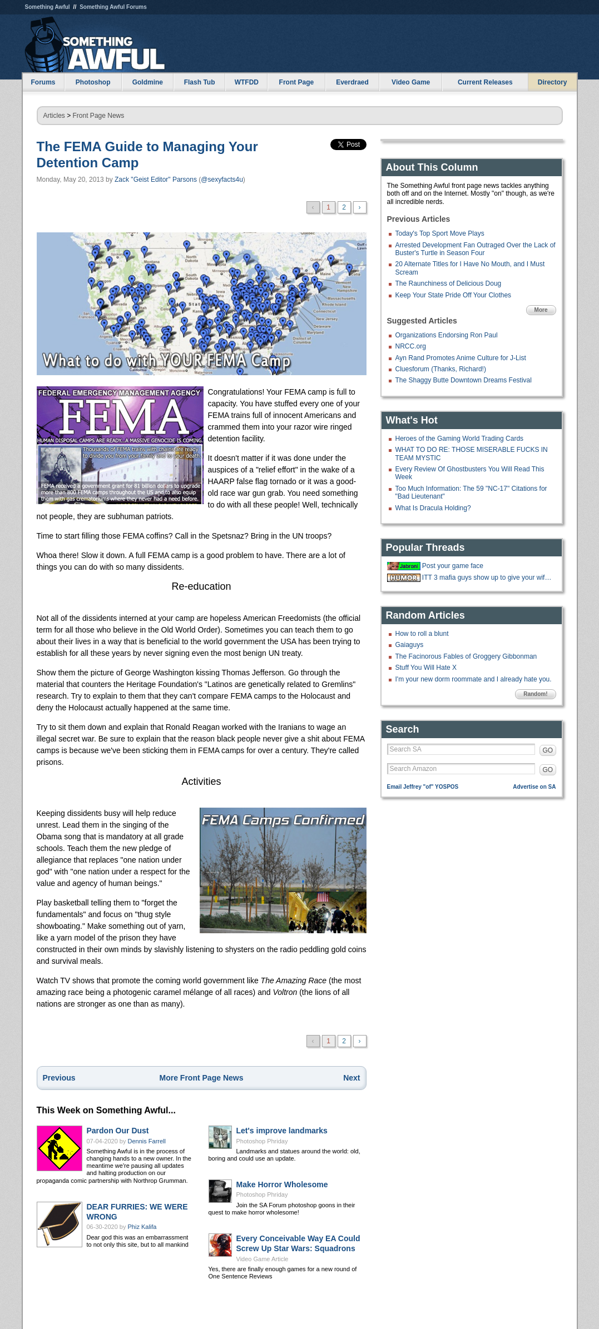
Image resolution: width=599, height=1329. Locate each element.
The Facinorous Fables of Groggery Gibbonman (466, 656)
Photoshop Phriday (262, 1141)
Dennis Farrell (147, 1141)
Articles (54, 116)
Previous (59, 1077)
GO (548, 750)
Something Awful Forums (113, 7)
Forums (43, 82)
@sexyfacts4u (222, 179)
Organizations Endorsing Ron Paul (446, 335)
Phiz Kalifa (142, 1226)
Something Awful (47, 7)
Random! (535, 694)
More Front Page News (202, 1077)
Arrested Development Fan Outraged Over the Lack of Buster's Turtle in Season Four (475, 249)
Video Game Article (262, 1259)
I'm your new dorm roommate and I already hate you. (473, 679)
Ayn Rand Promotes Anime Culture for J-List (460, 358)
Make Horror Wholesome (282, 1184)
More (541, 310)
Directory (552, 82)
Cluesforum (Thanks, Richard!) (440, 369)
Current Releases (485, 82)
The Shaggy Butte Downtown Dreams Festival (463, 380)
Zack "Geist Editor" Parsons (156, 179)
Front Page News (99, 116)
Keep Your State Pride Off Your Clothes (453, 295)
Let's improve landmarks (282, 1130)
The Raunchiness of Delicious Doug (448, 283)
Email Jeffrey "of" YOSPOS (423, 787)
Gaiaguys (409, 645)
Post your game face (452, 566)
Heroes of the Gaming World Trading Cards (459, 438)
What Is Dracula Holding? (433, 508)
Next (351, 1077)
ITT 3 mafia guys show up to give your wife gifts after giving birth (487, 577)
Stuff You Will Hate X (426, 667)
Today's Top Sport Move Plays (439, 233)
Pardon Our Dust (118, 1130)
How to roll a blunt (422, 634)
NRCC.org (410, 346)
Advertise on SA (534, 787)
